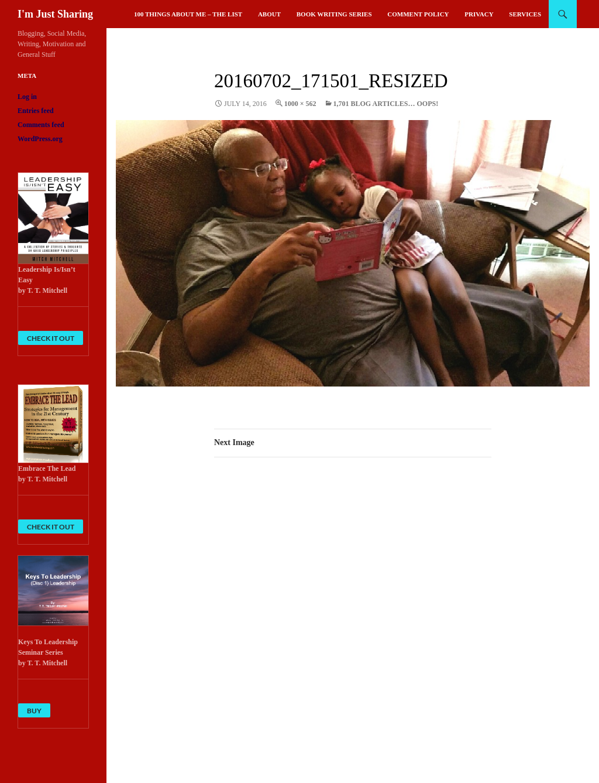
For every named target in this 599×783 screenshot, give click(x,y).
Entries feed (36, 111)
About (269, 14)
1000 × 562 (300, 104)
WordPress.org (40, 139)
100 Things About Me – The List (188, 14)
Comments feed (41, 125)
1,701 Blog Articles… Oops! (386, 104)
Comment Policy (418, 14)
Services (525, 14)
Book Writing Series (334, 14)
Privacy (478, 14)
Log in (27, 97)
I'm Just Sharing (55, 14)
